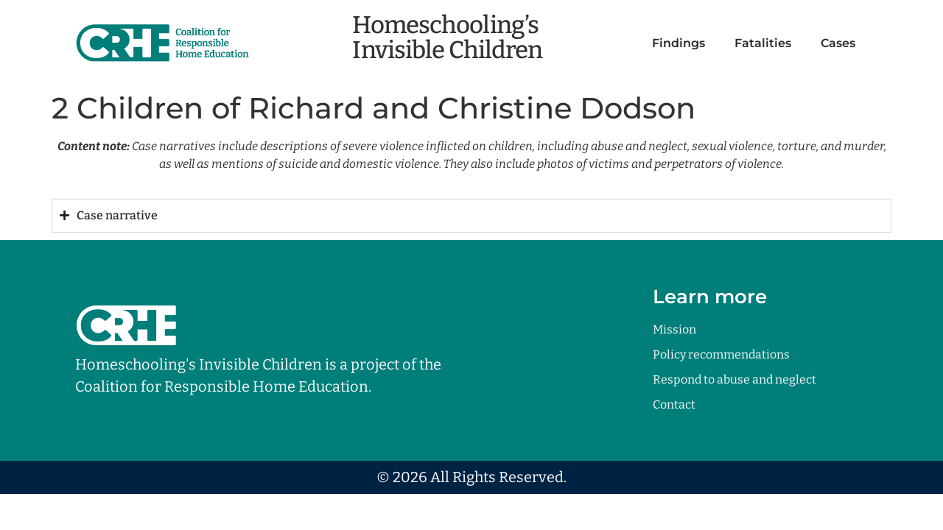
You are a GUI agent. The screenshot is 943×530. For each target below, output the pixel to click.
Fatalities (763, 43)
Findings (678, 43)
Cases (838, 43)
